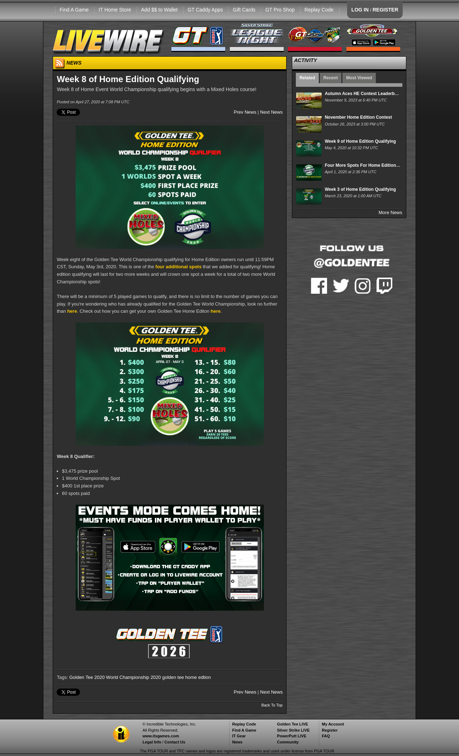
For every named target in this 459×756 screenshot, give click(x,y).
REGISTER (385, 10)
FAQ (326, 736)
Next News (271, 112)
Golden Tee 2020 (87, 677)
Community (288, 742)
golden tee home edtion (186, 677)
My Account (333, 724)
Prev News (245, 112)
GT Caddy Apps (205, 10)
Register (329, 730)
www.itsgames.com (160, 736)
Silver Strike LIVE (293, 730)
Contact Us (175, 742)
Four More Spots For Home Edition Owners (369, 165)
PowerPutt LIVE (291, 736)
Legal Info (151, 742)
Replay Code (318, 10)
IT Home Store (115, 10)
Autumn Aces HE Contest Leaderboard (364, 93)
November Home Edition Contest (358, 117)
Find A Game (74, 10)
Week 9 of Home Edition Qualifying (360, 141)
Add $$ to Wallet (159, 10)
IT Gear (239, 736)
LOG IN (360, 10)
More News (390, 212)
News (237, 742)
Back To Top (272, 705)
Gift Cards (244, 10)
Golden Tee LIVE (292, 724)
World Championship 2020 (133, 677)
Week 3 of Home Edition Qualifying (360, 189)
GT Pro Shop (279, 10)
